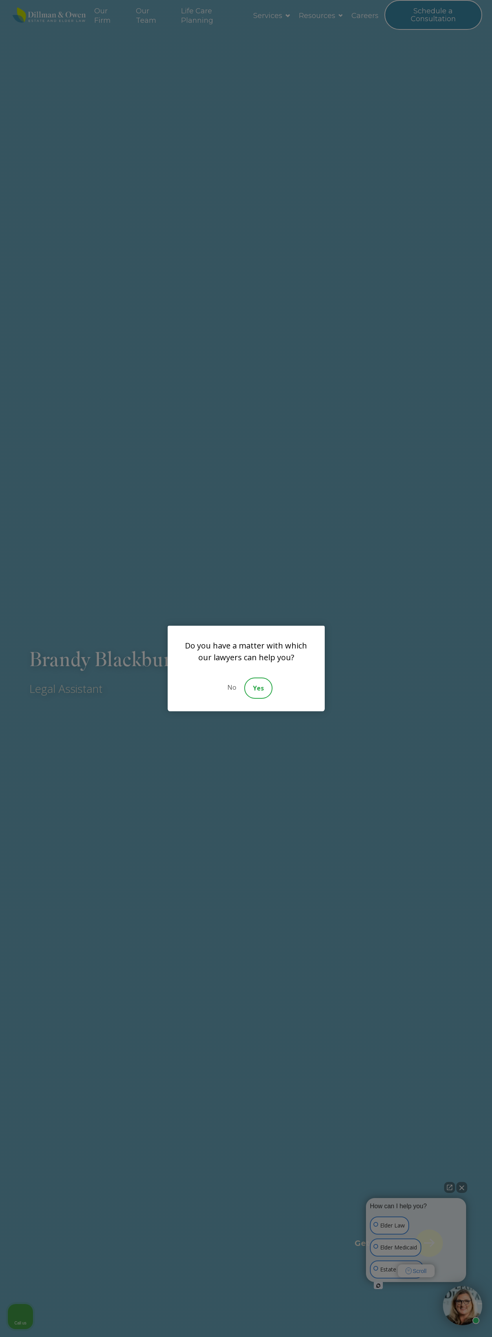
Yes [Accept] (258, 688)
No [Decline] (231, 687)
